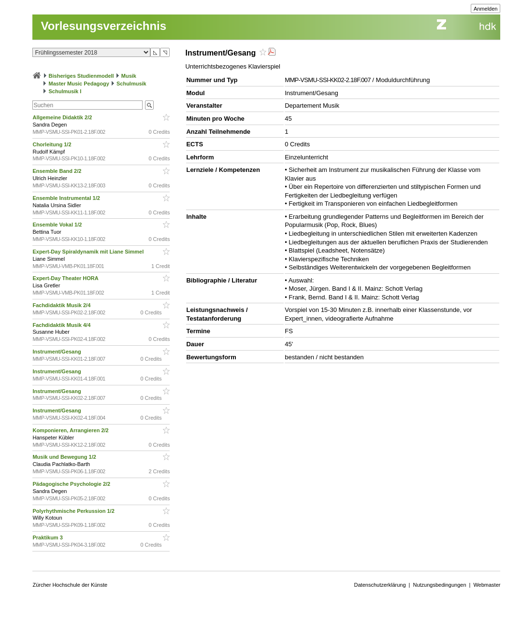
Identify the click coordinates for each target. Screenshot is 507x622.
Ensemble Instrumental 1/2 (66, 198)
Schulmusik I (65, 91)
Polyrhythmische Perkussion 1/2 (74, 511)
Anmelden (486, 9)
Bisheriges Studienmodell (81, 76)
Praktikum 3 (48, 537)
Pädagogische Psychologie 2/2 (72, 484)
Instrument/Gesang (57, 351)
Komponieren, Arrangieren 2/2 (71, 430)
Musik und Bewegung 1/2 (64, 457)
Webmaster (486, 585)
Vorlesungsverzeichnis (103, 25)
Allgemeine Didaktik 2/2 (62, 117)
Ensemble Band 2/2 (57, 171)
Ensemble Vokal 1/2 (57, 224)
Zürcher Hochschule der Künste (69, 585)
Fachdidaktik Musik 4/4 (62, 325)
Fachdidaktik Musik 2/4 (62, 305)
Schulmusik (131, 83)
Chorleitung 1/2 (52, 144)
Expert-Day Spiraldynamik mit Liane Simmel (88, 251)
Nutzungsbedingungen (439, 585)
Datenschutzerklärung (380, 585)
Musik (128, 76)
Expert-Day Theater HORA (66, 278)
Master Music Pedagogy (79, 83)
